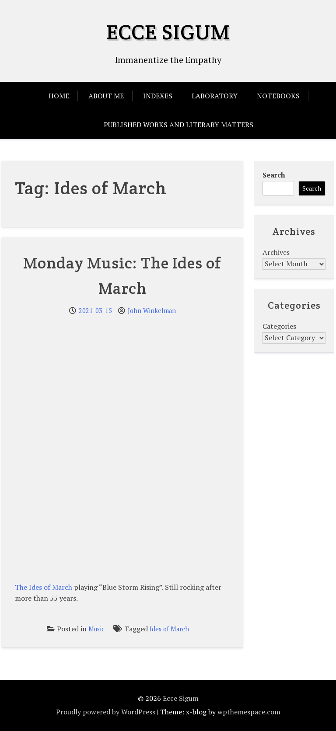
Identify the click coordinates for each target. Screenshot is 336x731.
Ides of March (169, 629)
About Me (106, 96)
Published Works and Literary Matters (178, 124)
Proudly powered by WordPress (105, 712)
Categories (279, 326)
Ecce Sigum (168, 31)
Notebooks (278, 96)
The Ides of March (43, 587)
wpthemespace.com (248, 712)
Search (273, 175)
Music (96, 629)
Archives (276, 252)
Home (59, 96)
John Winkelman (152, 310)
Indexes (157, 96)
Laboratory (215, 96)
